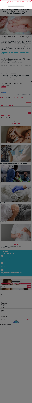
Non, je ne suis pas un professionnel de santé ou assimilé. (16, 7)
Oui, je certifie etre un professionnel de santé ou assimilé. (16, 5)
